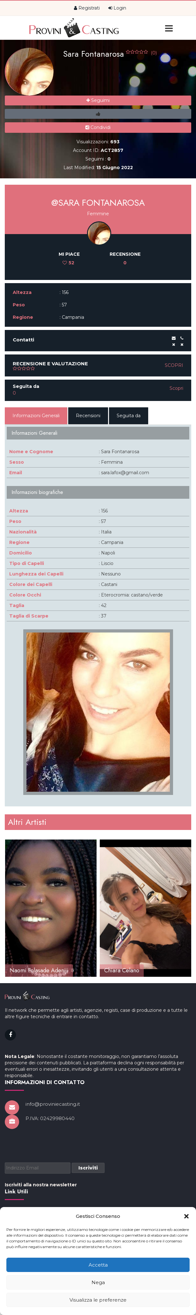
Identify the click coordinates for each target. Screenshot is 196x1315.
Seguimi (98, 100)
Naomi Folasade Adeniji (133, 970)
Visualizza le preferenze (98, 1300)
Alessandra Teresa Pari (37, 970)
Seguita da (129, 415)
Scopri (174, 365)
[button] (186, 1216)
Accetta (98, 1265)
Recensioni (88, 415)
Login (117, 8)
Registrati (87, 8)
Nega (98, 1282)
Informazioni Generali (36, 415)
